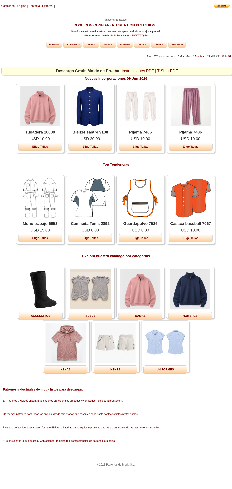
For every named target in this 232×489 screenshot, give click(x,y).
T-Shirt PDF (167, 71)
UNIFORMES (177, 44)
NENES (159, 44)
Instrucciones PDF (138, 71)
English (21, 6)
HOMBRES (125, 44)
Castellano (8, 6)
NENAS (142, 44)
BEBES (91, 44)
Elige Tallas (40, 146)
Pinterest (48, 6)
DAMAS (108, 44)
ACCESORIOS (73, 44)
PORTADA (54, 44)
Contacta (35, 6)
